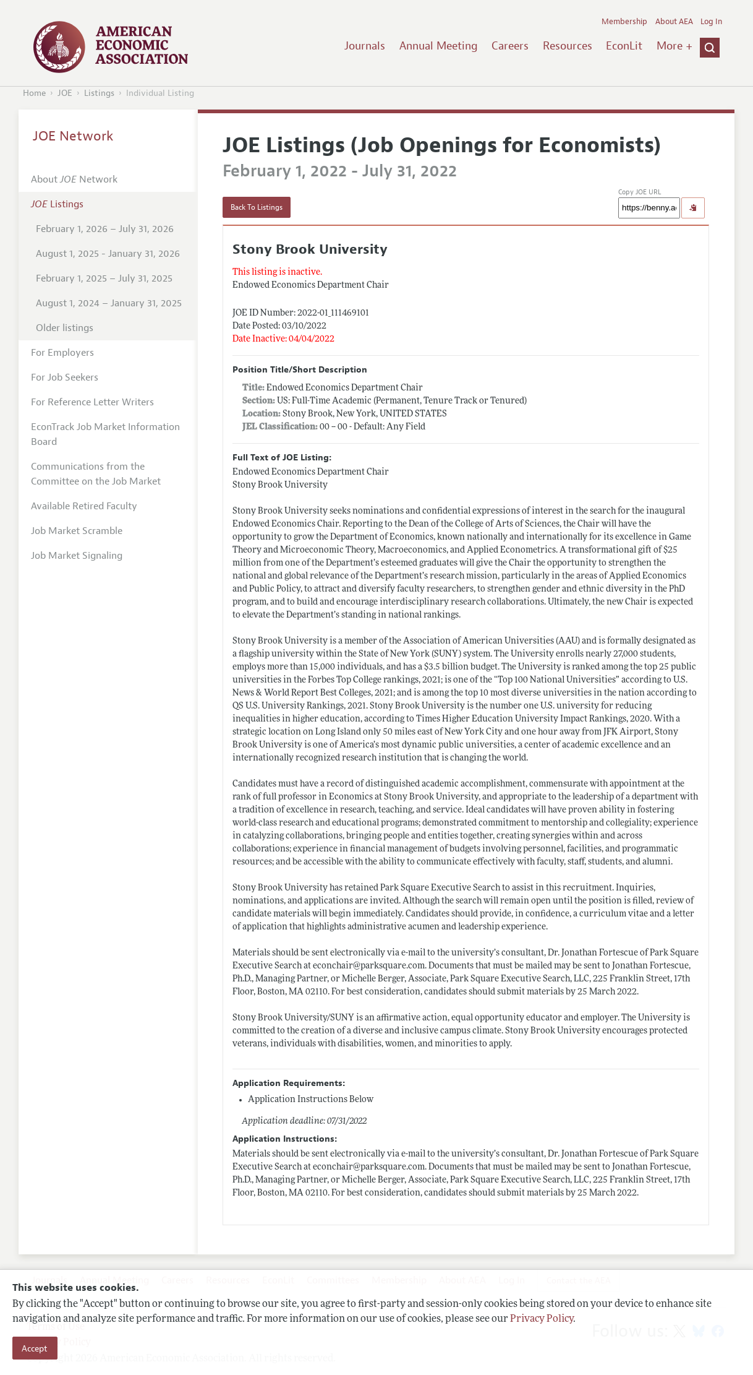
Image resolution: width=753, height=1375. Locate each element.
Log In (711, 22)
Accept (35, 1348)
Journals (364, 46)
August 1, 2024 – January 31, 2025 (109, 303)
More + (674, 46)
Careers (510, 46)
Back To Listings (257, 207)
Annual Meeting (438, 46)
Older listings (64, 328)
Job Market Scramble (76, 531)
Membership (624, 22)
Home (34, 93)
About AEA (674, 22)
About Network (74, 179)
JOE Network (73, 136)
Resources (567, 46)
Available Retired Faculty (84, 506)
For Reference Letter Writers (92, 402)
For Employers (62, 353)
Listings (99, 93)
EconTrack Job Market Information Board (105, 434)
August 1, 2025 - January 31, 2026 (108, 254)
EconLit (624, 46)
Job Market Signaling (76, 556)
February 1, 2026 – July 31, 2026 (105, 229)
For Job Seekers (64, 377)
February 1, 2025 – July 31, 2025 (104, 278)
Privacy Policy (541, 1319)
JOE (64, 93)
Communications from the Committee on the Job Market (96, 474)
